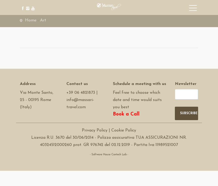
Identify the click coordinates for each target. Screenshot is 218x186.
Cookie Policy (123, 130)
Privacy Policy (94, 130)
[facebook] (22, 4)
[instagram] (27, 4)
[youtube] (32, 4)
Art (43, 20)
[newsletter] (186, 94)
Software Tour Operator (109, 161)
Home (30, 20)
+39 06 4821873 (80, 93)
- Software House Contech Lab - (109, 154)
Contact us (77, 84)
